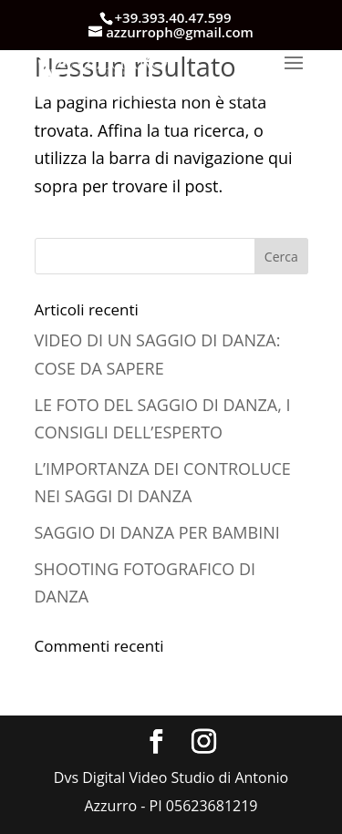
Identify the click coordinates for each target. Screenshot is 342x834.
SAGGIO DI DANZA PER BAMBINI (157, 532)
